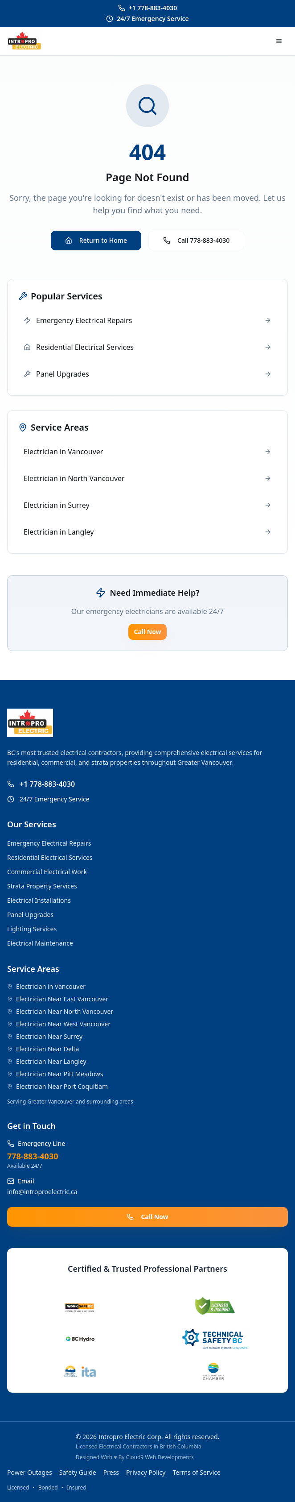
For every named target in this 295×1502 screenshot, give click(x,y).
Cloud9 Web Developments (160, 1457)
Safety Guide (77, 1472)
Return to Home (96, 240)
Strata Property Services (42, 886)
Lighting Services (32, 929)
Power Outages (29, 1472)
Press (111, 1472)
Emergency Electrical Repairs (49, 843)
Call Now (147, 631)
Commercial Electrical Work (47, 871)
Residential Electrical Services (50, 857)
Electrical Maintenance (40, 943)
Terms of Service (196, 1472)
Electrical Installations (39, 900)
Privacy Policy (145, 1472)
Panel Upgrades (30, 914)
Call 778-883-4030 (196, 240)
